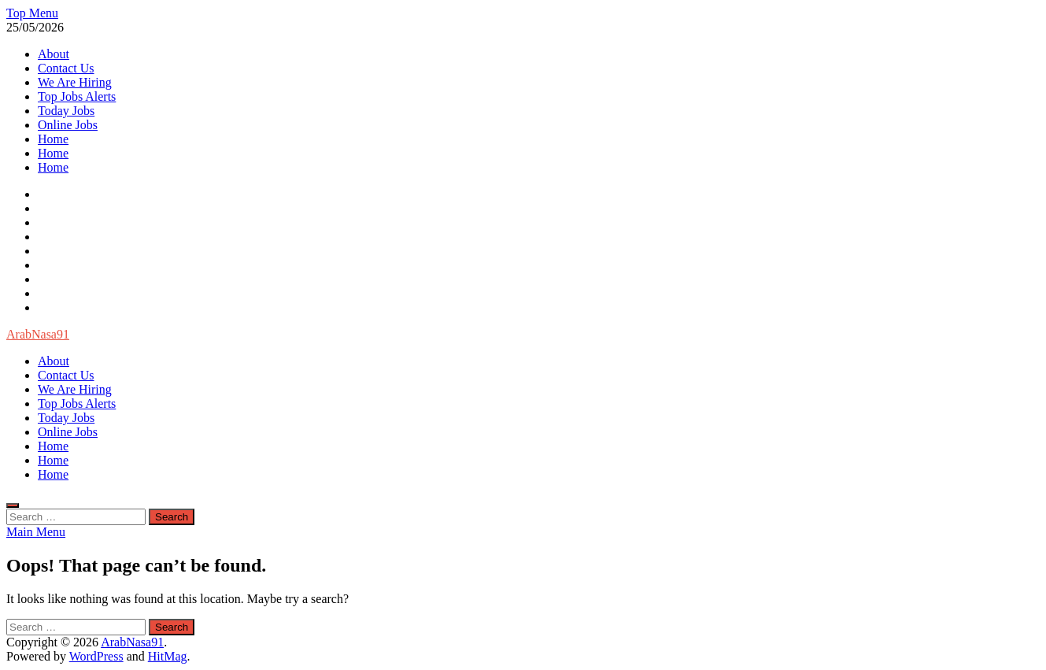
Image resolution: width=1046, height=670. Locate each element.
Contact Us (66, 68)
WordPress (96, 656)
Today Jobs (66, 110)
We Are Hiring (75, 82)
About (53, 54)
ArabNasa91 (37, 334)
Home (53, 139)
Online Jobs (68, 124)
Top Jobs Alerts (77, 96)
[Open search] (12, 505)
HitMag (167, 656)
